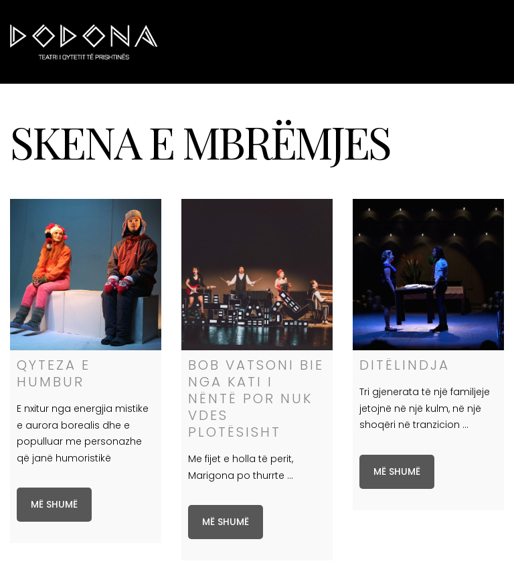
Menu (482, 41)
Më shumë (54, 504)
